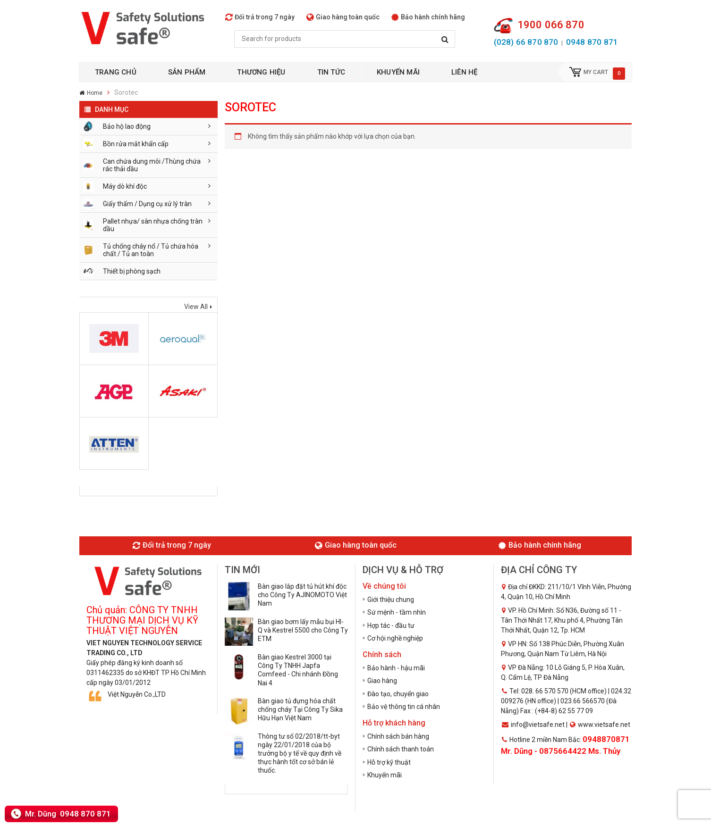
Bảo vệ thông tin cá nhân (403, 706)
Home (94, 93)
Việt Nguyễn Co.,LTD (137, 694)
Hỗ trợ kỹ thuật (389, 762)
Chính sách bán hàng (398, 736)
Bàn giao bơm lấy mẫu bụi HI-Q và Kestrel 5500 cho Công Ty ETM (303, 630)
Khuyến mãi (384, 775)
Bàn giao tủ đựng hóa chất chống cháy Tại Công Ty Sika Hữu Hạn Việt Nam (300, 709)
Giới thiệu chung (390, 599)
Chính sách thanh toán (400, 749)
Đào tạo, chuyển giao (398, 694)
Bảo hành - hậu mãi (396, 668)
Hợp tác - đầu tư (391, 625)
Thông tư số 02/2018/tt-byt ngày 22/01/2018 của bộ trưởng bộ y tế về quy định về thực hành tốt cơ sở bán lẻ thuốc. (299, 754)
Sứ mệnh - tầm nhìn (396, 612)
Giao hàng (382, 680)
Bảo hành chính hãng (428, 17)
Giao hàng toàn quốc (343, 17)
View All (196, 306)
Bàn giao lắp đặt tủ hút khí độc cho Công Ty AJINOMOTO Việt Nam (302, 595)
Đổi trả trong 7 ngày (260, 17)
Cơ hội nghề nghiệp (395, 638)
